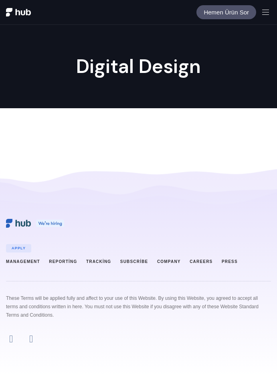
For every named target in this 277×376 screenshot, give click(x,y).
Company (169, 261)
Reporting (63, 261)
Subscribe (134, 261)
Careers (201, 261)
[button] (268, 12)
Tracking (98, 261)
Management (23, 261)
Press (230, 261)
